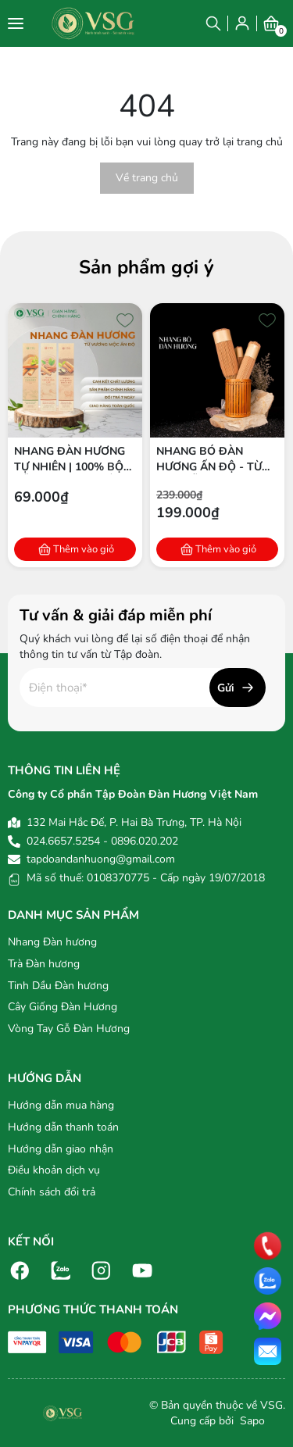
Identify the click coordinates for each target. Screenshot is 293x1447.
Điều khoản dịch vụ (54, 1170)
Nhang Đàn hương (52, 941)
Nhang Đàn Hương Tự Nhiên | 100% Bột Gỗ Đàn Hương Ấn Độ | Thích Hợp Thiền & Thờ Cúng (72, 459)
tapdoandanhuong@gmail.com (101, 859)
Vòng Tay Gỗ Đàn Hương (69, 1028)
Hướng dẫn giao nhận (60, 1149)
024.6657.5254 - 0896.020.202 (102, 841)
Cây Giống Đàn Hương (62, 1006)
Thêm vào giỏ (83, 549)
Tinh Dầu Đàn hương (58, 985)
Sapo (251, 1420)
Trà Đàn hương (44, 963)
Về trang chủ (147, 177)
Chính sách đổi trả (51, 1191)
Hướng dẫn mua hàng (61, 1105)
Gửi (225, 688)
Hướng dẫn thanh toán (63, 1127)
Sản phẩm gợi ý (146, 267)
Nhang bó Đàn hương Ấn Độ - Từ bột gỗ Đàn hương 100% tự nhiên (213, 459)
